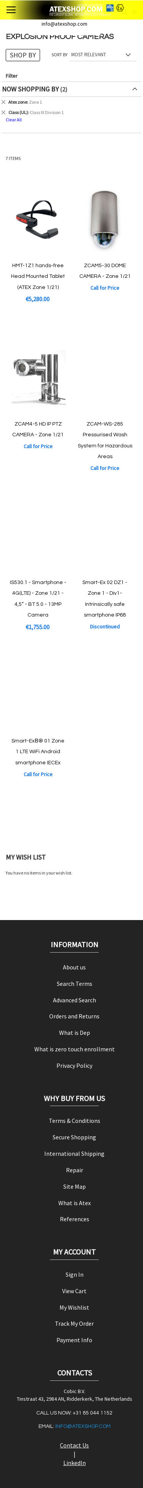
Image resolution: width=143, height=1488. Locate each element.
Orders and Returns (74, 1016)
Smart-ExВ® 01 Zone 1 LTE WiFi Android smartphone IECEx (37, 751)
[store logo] (71, 10)
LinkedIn (74, 1463)
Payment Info (74, 1340)
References (74, 1219)
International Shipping (74, 1153)
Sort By (59, 54)
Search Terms (74, 983)
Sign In (75, 1274)
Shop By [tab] (23, 55)
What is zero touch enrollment (74, 1049)
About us (74, 967)
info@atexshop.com (83, 1426)
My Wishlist (74, 1307)
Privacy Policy (74, 1065)
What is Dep (74, 1032)
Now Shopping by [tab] (30, 89)
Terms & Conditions (74, 1120)
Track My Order (74, 1323)
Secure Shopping (74, 1137)
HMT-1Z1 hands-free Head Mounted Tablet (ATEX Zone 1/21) (38, 276)
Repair (74, 1170)
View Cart (74, 1291)
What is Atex (74, 1203)
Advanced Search (74, 1000)
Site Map (74, 1186)
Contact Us (74, 1445)
